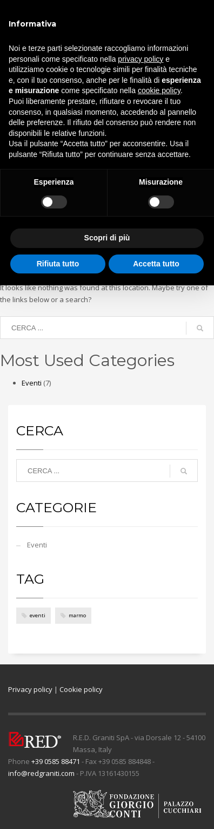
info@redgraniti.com (41, 773)
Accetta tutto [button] (156, 263)
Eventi (32, 383)
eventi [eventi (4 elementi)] (37, 615)
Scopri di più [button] (107, 237)
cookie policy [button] (159, 90)
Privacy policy (30, 689)
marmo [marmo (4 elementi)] (77, 615)
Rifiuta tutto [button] (58, 263)
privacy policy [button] (140, 59)
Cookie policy (81, 689)
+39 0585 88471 (55, 761)
